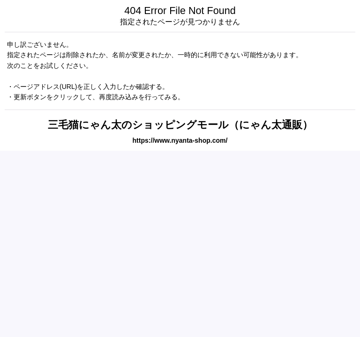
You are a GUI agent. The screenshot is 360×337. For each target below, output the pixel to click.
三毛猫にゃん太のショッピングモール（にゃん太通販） (180, 125)
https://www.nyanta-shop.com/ (180, 140)
